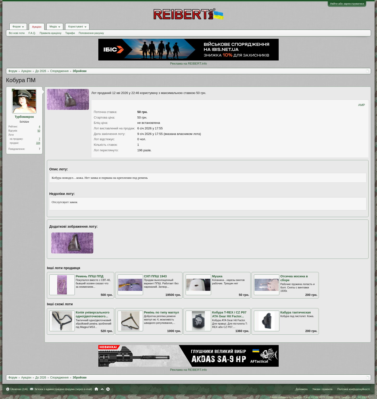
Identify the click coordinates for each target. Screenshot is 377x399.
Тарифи (70, 33)
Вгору (102, 389)
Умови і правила (322, 389)
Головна (96, 389)
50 (39, 130)
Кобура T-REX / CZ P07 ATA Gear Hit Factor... (229, 314)
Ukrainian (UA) (19, 389)
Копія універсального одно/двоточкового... (92, 314)
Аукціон (36, 26)
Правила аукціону (50, 33)
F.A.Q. (32, 33)
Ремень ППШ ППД (89, 276)
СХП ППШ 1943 (155, 276)
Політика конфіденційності (353, 389)
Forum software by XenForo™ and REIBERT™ (320, 397)
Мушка (217, 276)
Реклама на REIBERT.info (188, 63)
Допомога (302, 389)
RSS (108, 389)
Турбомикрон (24, 117)
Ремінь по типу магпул (161, 312)
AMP (361, 105)
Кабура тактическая (295, 312)
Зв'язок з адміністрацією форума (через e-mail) (63, 389)
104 (38, 143)
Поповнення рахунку (91, 33)
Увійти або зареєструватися (347, 3)
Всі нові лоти (17, 33)
